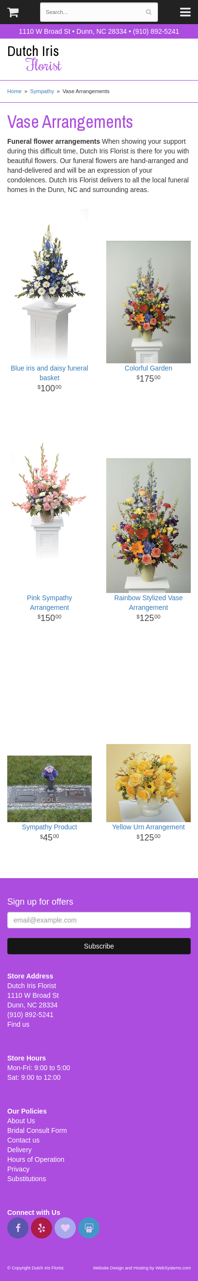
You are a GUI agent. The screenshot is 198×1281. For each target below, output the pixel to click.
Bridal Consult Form (37, 1130)
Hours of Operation (35, 1159)
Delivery (19, 1150)
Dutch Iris (99, 58)
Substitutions (26, 1179)
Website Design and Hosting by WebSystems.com (142, 1268)
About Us (21, 1121)
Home (14, 91)
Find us (18, 1024)
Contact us (23, 1140)
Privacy (18, 1169)
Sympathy (42, 91)
